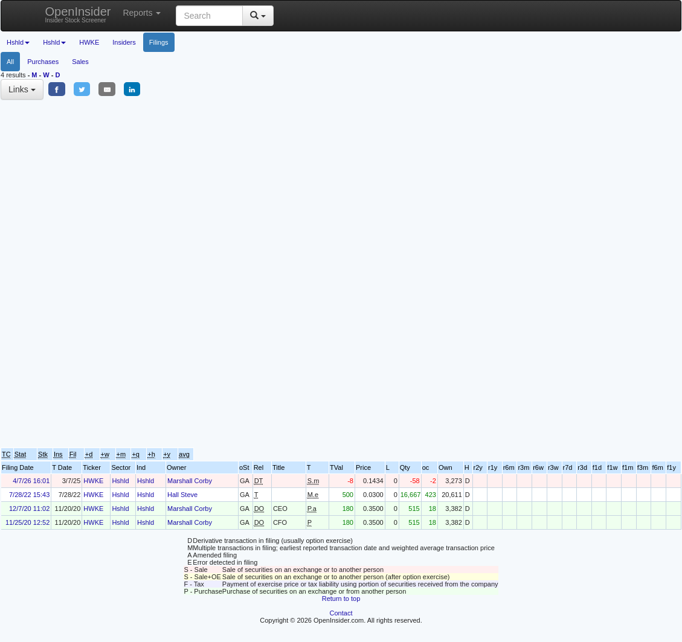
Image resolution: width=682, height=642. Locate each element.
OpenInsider (78, 14)
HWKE (89, 42)
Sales (80, 61)
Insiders (124, 42)
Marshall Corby (189, 480)
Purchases (43, 61)
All (10, 61)
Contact (341, 613)
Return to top (341, 598)
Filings (159, 42)
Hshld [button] (18, 42)
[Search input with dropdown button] (209, 15)
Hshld (120, 480)
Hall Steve (182, 494)
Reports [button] (142, 13)
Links (22, 89)
